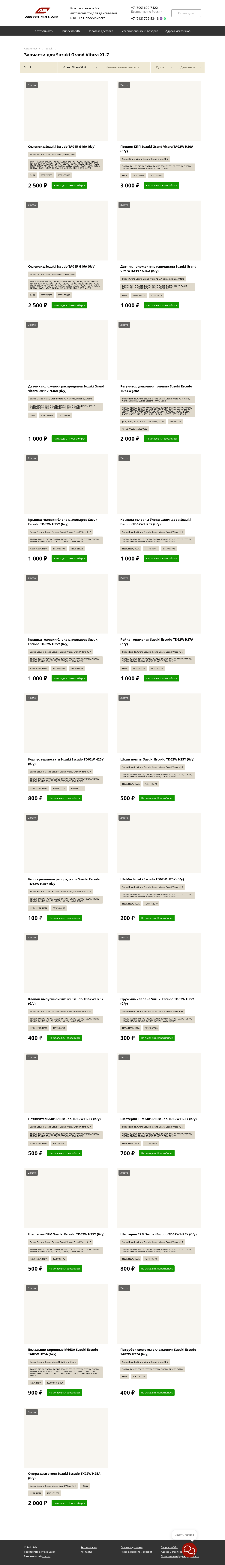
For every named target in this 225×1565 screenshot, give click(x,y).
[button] (189, 1550)
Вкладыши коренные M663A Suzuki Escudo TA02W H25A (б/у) (63, 1351)
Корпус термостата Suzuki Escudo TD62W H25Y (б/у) (66, 761)
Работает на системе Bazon (40, 1551)
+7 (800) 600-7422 (144, 7)
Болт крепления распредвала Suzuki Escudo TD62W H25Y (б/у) (64, 881)
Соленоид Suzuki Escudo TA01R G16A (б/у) (61, 146)
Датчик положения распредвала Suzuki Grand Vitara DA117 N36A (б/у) (158, 268)
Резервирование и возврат (136, 1551)
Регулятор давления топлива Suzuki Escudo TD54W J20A (156, 388)
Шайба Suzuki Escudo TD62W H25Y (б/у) (152, 879)
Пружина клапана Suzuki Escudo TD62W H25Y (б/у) (157, 1001)
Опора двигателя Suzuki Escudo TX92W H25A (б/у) (64, 1475)
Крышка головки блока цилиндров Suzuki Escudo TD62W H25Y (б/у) (63, 521)
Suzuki (49, 48)
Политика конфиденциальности (180, 1556)
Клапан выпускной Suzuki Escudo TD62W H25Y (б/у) (66, 1001)
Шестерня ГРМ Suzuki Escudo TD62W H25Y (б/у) (158, 1119)
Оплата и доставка (131, 1547)
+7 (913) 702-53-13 (145, 18)
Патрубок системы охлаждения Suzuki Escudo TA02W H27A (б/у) (158, 1351)
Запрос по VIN (169, 1547)
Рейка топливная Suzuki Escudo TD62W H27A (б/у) (156, 641)
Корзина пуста (186, 13)
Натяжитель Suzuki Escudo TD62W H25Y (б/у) (64, 1119)
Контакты (86, 1551)
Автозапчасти (32, 48)
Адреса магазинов (171, 1551)
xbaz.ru (46, 1556)
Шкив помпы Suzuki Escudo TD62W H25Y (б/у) (157, 759)
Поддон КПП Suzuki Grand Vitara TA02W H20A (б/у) (156, 148)
